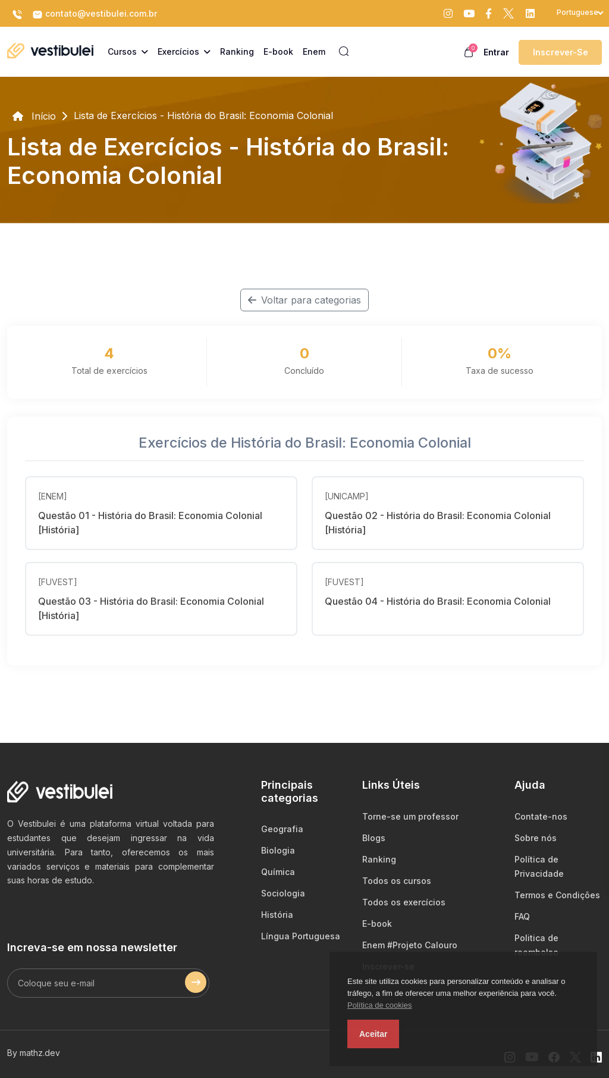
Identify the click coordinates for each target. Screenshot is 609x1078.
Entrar (496, 52)
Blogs (373, 838)
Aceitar (373, 1034)
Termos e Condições (557, 895)
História (277, 915)
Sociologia (283, 893)
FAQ (522, 916)
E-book (377, 923)
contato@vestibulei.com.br (94, 14)
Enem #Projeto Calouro (409, 945)
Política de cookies (379, 1005)
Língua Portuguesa (300, 936)
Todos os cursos (396, 881)
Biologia (278, 850)
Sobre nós (535, 838)
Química (278, 872)
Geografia (282, 829)
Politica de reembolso (536, 945)
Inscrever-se (560, 52)
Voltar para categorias (304, 300)
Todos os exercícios (403, 902)
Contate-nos (540, 816)
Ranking (379, 859)
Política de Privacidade (539, 866)
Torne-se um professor (410, 816)
